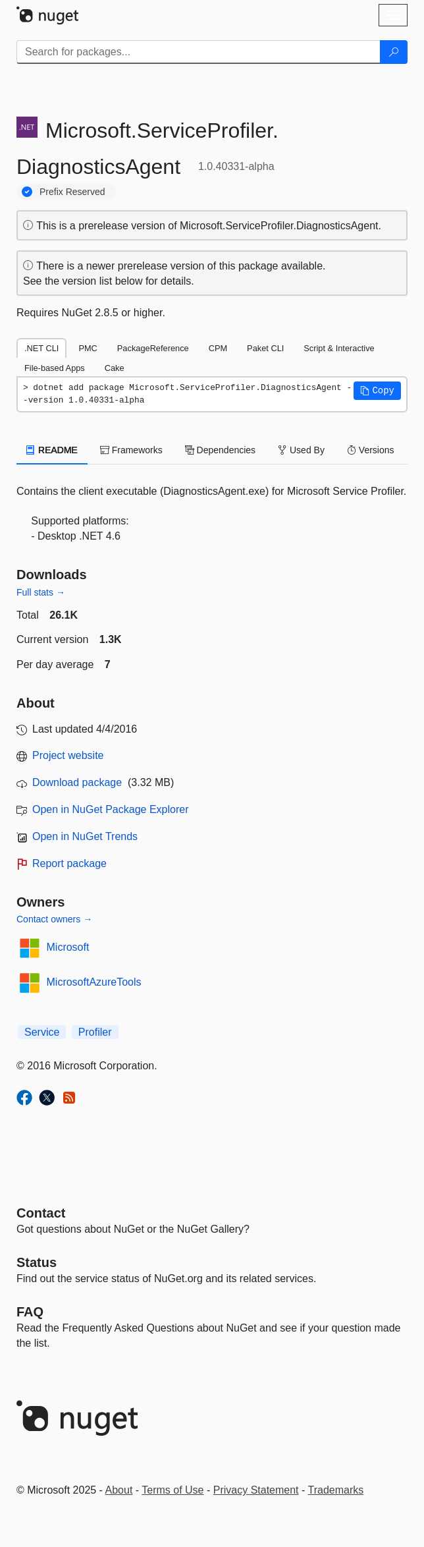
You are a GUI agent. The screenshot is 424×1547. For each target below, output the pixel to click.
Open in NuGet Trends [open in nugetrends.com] (85, 836)
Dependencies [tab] (220, 450)
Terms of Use (172, 1490)
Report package (69, 863)
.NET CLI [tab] (41, 348)
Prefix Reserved (72, 191)
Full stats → (40, 592)
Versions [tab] (370, 450)
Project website (68, 755)
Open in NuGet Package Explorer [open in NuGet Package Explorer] (110, 809)
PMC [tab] (87, 348)
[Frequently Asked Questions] (29, 1312)
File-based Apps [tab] (54, 368)
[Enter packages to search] (198, 52)
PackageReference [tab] (153, 348)
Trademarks (336, 1490)
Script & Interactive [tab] (339, 348)
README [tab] (52, 450)
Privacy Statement (256, 1490)
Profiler (95, 1032)
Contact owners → (54, 919)
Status (36, 1262)
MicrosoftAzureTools (94, 982)
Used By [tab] (301, 450)
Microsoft (68, 947)
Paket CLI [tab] (265, 348)
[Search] (394, 52)
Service (41, 1032)
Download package (77, 782)
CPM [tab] (218, 348)
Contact (40, 1213)
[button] (377, 390)
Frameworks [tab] (131, 450)
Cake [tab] (114, 368)
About (119, 1490)
